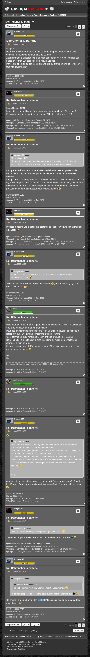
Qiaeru (31, 646)
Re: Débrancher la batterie (22, 100)
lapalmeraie (17, 308)
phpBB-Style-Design (34, 644)
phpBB (19, 642)
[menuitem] (7, 2)
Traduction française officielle (17, 646)
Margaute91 (18, 91)
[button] (83, 27)
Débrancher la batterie (19, 21)
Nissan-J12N (19, 31)
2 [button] (79, 26)
